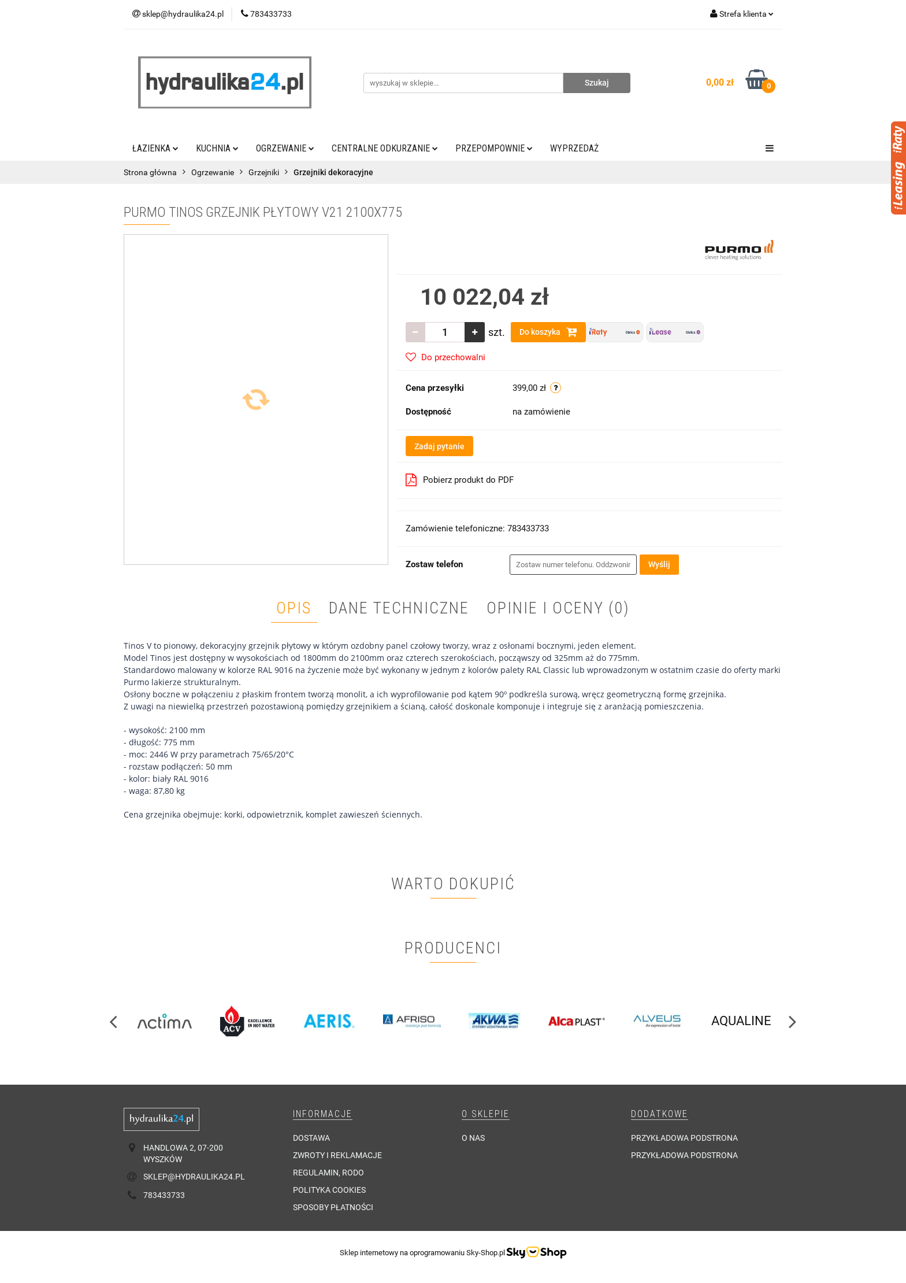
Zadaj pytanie (439, 446)
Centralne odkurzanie (385, 148)
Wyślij (659, 564)
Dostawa (311, 1138)
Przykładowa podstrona (684, 1138)
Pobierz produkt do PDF (460, 480)
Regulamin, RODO (328, 1172)
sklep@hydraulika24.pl (194, 1176)
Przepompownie (494, 148)
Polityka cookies (329, 1190)
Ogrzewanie (285, 148)
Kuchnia (217, 148)
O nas (473, 1138)
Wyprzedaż (574, 148)
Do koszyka (548, 332)
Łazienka (155, 148)
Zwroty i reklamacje (337, 1155)
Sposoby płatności (333, 1207)
